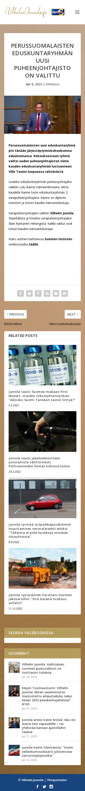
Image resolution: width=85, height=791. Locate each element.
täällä (33, 244)
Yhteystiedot (57, 780)
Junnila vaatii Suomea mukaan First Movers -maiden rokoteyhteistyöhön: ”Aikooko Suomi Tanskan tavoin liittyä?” (42, 396)
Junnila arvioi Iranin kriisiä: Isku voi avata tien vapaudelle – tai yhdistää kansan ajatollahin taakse (49, 726)
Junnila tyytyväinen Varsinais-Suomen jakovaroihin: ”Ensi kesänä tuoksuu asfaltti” (40, 599)
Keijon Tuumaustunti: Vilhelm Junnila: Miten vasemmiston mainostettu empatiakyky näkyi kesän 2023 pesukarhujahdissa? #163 (47, 696)
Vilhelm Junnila (32, 780)
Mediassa (52, 84)
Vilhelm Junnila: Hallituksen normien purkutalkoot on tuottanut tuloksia (43, 668)
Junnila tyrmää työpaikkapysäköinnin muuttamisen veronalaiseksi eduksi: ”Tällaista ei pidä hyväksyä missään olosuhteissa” (40, 530)
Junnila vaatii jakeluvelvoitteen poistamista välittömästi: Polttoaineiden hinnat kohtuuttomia (39, 462)
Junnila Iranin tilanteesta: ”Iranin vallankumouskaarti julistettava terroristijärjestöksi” (47, 751)
